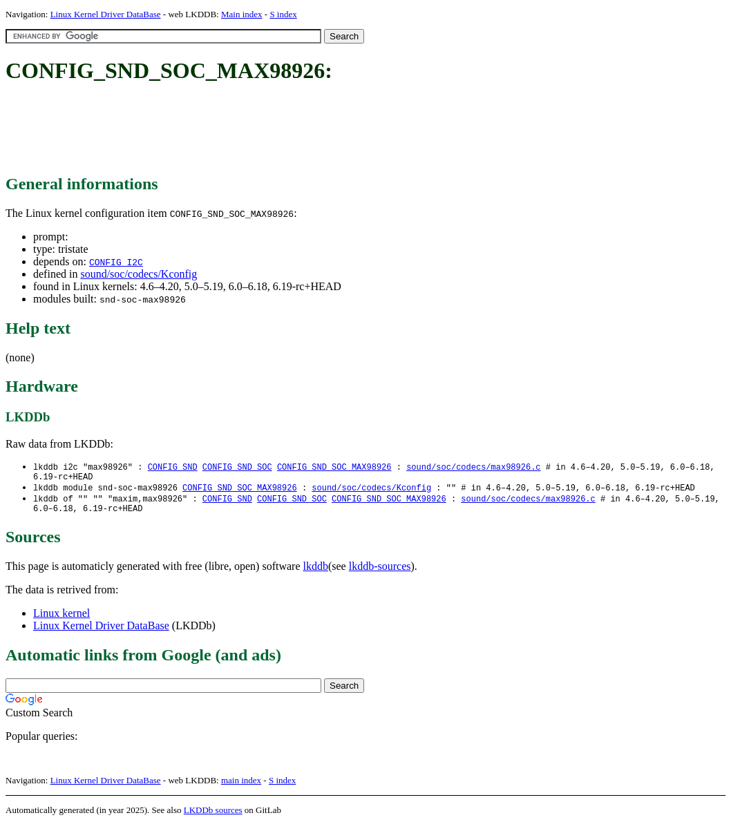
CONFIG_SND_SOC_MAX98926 (334, 467)
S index (282, 14)
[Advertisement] (257, 130)
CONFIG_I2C (116, 262)
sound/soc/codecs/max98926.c (473, 467)
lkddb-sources (380, 572)
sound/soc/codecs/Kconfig (138, 274)
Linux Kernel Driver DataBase (105, 14)
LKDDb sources (213, 816)
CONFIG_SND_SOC (237, 467)
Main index (242, 14)
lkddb (315, 572)
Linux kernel (61, 619)
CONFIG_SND (173, 467)
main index (241, 786)
